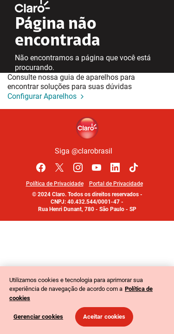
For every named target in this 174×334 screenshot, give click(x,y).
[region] (87, 300)
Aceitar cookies (104, 316)
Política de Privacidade (55, 183)
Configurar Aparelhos (46, 97)
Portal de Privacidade (116, 183)
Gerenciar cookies (38, 316)
